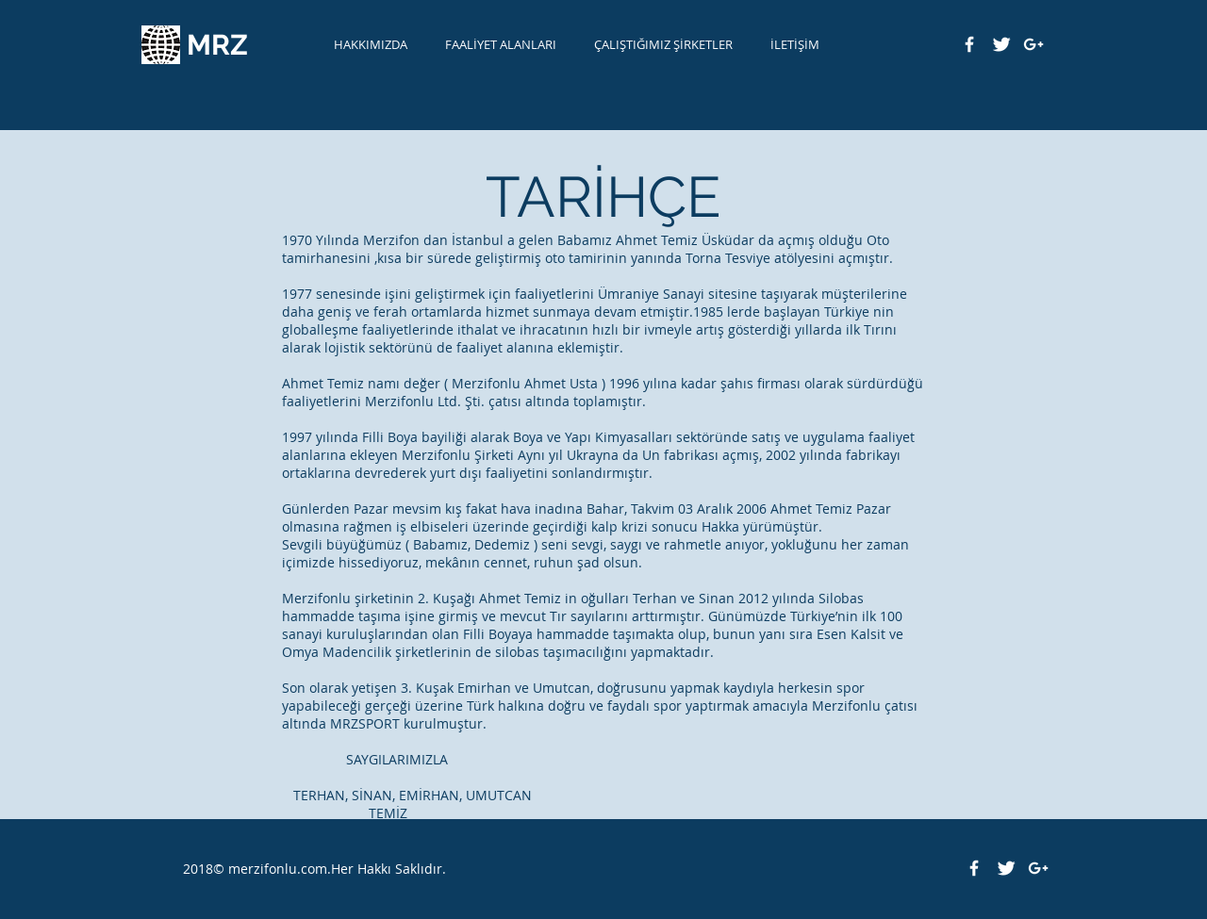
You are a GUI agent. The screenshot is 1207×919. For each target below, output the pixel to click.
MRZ (217, 44)
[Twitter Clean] (1001, 44)
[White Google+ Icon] (1033, 44)
